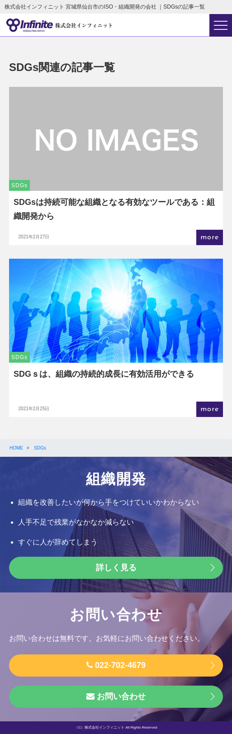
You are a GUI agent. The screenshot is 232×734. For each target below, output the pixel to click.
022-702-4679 (116, 665)
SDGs (19, 185)
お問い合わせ (116, 696)
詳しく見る (116, 567)
